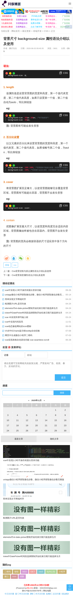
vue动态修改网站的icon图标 (16, 326)
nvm (14, 576)
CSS (46, 31)
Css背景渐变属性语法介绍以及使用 (28, 275)
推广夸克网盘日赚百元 (51, 20)
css (15, 265)
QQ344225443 (66, 27)
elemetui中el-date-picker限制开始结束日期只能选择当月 (30, 308)
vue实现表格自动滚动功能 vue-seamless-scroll (25, 340)
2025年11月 (36, 400)
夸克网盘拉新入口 (51, 16)
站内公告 (51, 571)
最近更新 (26, 31)
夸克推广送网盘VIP (51, 27)
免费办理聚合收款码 (36, 23)
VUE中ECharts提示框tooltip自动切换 (21, 331)
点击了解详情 (36, 27)
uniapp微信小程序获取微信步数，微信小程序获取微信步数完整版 (34, 294)
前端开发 (37, 31)
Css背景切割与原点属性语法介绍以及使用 (31, 271)
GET (32, 571)
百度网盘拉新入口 (22, 27)
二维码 (7, 571)
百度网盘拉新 (22, 20)
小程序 (62, 571)
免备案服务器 (7, 20)
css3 (41, 571)
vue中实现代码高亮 (12, 322)
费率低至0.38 (36, 20)
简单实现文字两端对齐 (14, 299)
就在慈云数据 (7, 27)
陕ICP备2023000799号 (31, 591)
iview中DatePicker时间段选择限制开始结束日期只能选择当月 (32, 313)
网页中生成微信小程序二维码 (17, 335)
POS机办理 (36, 16)
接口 (6, 576)
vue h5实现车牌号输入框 (15, 317)
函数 (22, 576)
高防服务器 (7, 16)
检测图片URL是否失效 (14, 303)
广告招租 (66, 16)
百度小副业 (22, 16)
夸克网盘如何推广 (51, 23)
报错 (16, 571)
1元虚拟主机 (6, 23)
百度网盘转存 (22, 23)
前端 (7, 265)
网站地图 (47, 591)
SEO (24, 571)
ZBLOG (29, 588)
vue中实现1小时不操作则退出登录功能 (21, 290)
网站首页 (15, 31)
